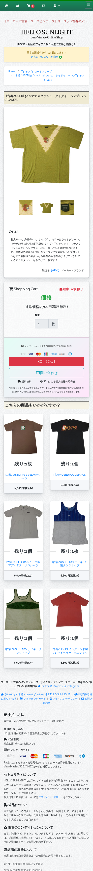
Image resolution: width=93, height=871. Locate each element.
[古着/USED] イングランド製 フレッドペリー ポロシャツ (70, 650)
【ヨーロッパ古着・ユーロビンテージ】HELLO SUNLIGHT (35, 694)
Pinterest (56, 686)
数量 (37, 314)
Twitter (43, 686)
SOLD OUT (46, 361)
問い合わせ (47, 373)
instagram (71, 686)
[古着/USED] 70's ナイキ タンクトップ (23, 650)
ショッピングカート (33, 698)
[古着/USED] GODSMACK (70, 474)
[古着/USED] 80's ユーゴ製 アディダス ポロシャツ (23, 563)
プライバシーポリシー (64, 698)
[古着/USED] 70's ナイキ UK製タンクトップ (70, 563)
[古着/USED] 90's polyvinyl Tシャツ (23, 476)
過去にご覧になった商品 (46, 56)
